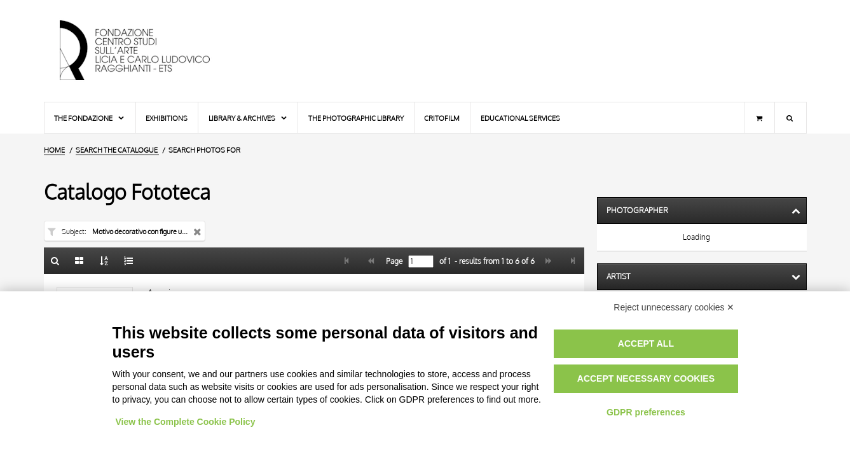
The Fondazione (89, 118)
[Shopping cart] (759, 117)
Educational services (520, 118)
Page (393, 261)
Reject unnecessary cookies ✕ (674, 307)
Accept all (646, 343)
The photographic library (356, 118)
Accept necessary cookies (646, 378)
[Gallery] (79, 260)
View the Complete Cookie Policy (186, 422)
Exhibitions (167, 118)
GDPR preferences (646, 412)
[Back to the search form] (55, 260)
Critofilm (442, 118)
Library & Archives (248, 118)
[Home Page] (145, 51)
